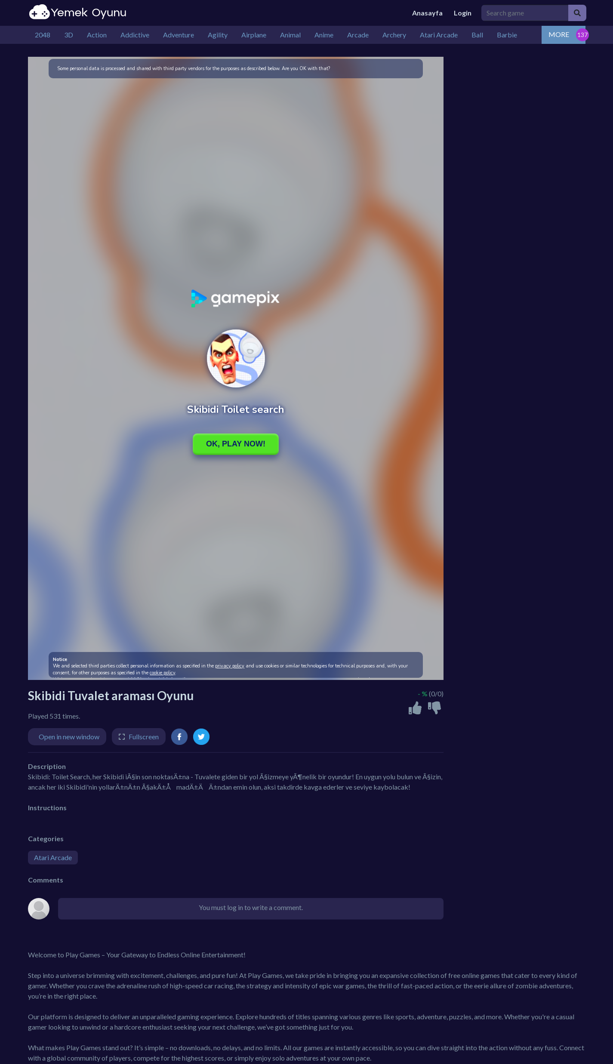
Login (462, 13)
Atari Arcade (53, 857)
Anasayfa (427, 13)
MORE (558, 34)
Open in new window (69, 736)
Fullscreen (144, 736)
